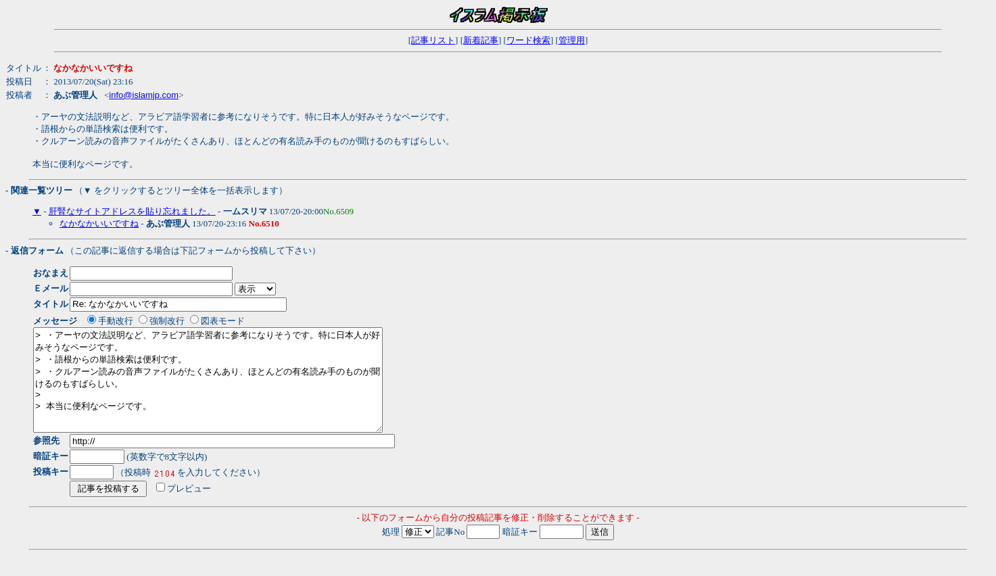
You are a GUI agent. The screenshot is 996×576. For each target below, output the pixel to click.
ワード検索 (528, 40)
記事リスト (433, 40)
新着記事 (480, 40)
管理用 (572, 40)
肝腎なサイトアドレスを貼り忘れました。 (132, 211)
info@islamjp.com (144, 95)
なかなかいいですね (99, 223)
